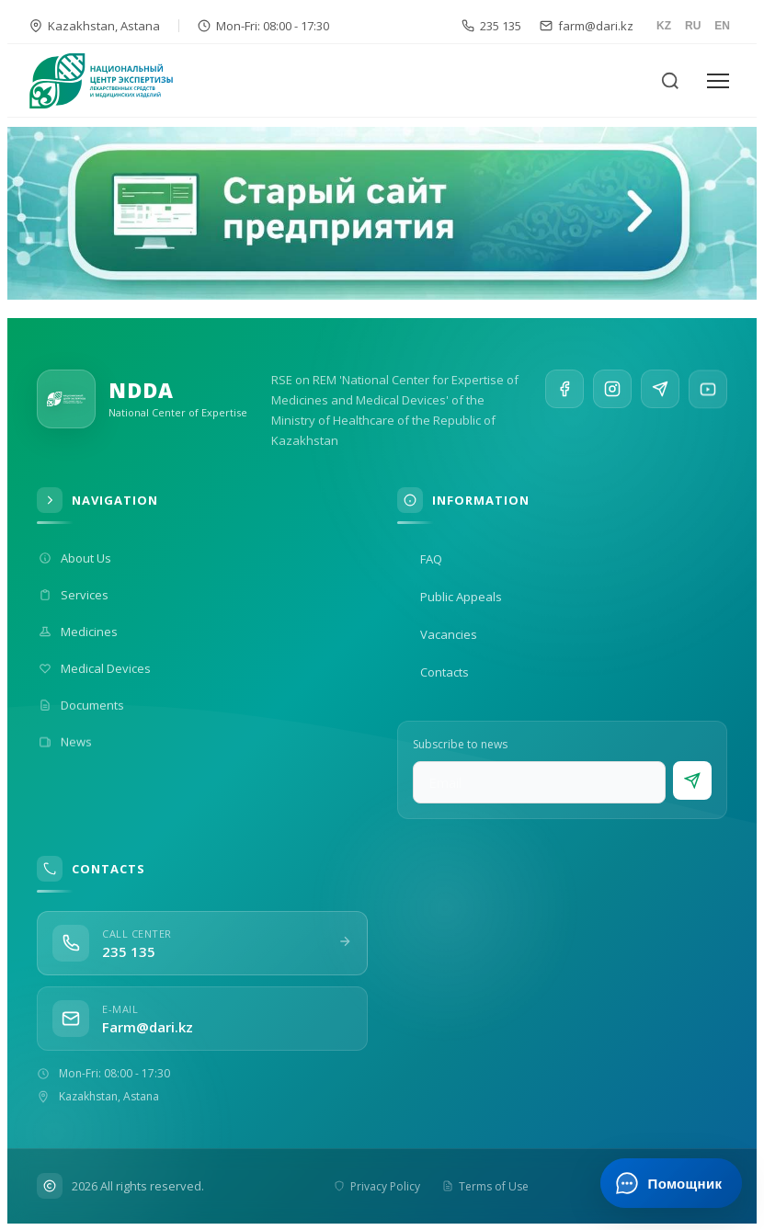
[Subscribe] (692, 780)
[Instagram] (612, 392)
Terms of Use (484, 1186)
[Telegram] (660, 396)
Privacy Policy (376, 1186)
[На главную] (112, 80)
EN (722, 25)
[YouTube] (708, 402)
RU (693, 25)
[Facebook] (564, 389)
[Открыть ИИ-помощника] (670, 1183)
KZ (663, 25)
